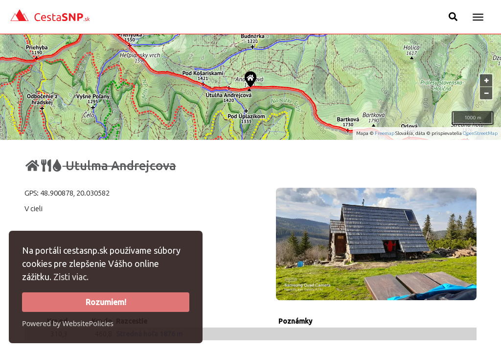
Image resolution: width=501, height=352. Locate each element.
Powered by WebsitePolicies (68, 323)
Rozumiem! (106, 302)
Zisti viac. (71, 277)
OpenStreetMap (480, 133)
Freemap (384, 133)
